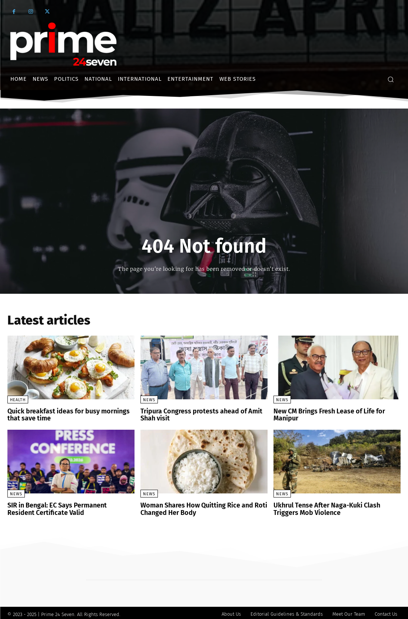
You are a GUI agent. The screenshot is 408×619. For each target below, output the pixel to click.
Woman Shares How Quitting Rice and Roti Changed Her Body (197, 506)
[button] (391, 79)
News (149, 399)
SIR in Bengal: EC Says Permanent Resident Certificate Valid (65, 506)
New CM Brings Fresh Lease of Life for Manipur (336, 411)
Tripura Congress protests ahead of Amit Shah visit (202, 414)
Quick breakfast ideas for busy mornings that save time (69, 414)
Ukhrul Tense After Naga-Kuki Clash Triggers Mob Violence (333, 506)
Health (18, 399)
